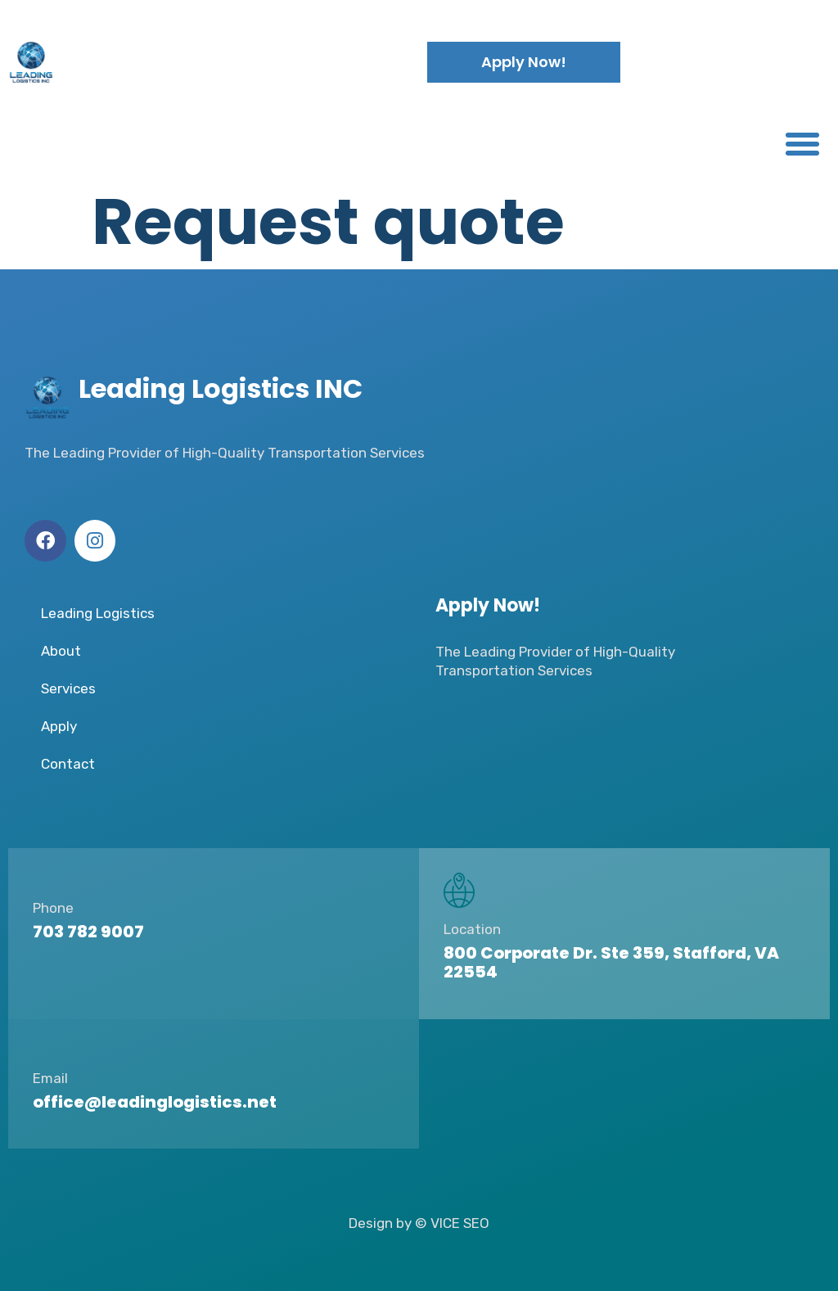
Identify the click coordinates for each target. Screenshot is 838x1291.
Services (68, 688)
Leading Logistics (98, 613)
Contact (68, 764)
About (61, 651)
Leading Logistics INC (204, 61)
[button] (802, 144)
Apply (59, 726)
